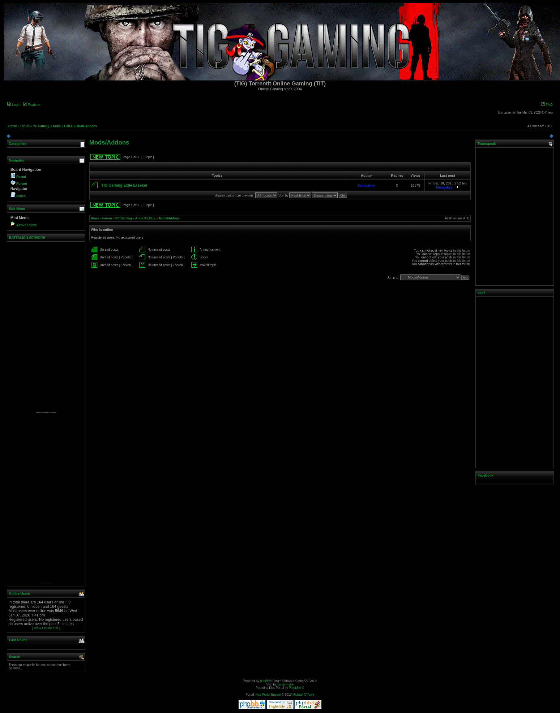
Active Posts (26, 225)
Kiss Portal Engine (268, 694)
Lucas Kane (285, 684)
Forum (24, 126)
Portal (21, 177)
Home (12, 126)
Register (32, 104)
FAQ (547, 104)
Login (13, 104)
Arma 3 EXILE (63, 126)
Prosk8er (295, 687)
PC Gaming (41, 126)
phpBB (264, 681)
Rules (21, 196)
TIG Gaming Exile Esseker (124, 185)
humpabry (366, 185)
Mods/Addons (86, 126)
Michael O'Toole (303, 694)
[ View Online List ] (46, 628)
